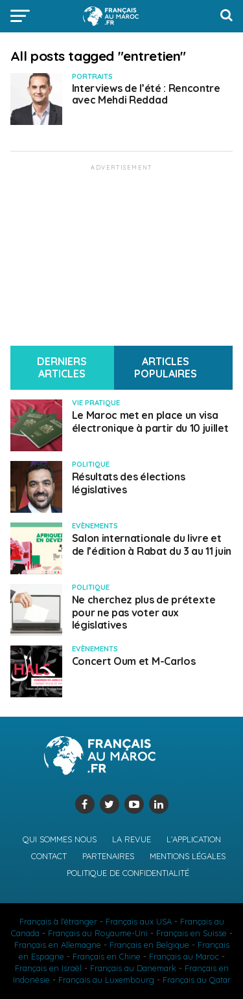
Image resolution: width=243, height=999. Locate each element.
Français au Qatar (197, 979)
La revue (131, 839)
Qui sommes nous (60, 839)
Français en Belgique (149, 944)
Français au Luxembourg (106, 979)
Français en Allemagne (57, 944)
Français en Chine (107, 956)
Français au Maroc (184, 956)
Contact (49, 856)
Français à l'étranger (58, 921)
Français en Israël (48, 968)
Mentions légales (188, 856)
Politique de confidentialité (128, 873)
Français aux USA (139, 921)
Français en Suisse (191, 933)
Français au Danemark (133, 968)
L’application (194, 839)
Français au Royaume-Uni (98, 933)
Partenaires (108, 856)
